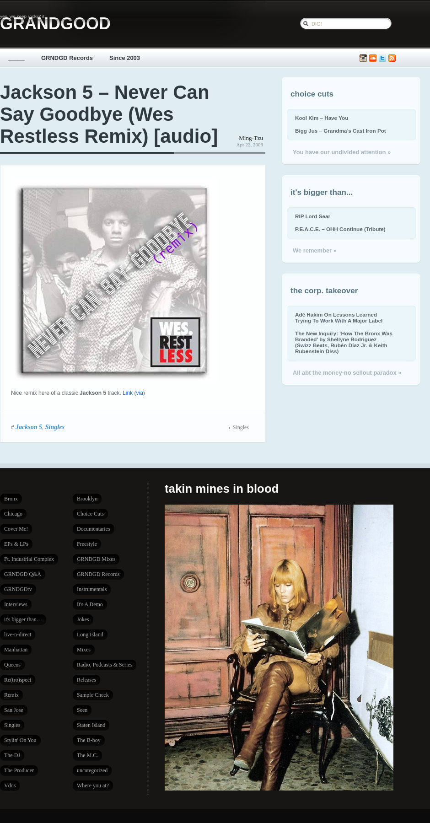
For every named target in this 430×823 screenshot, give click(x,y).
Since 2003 (124, 57)
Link (128, 393)
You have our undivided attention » (342, 152)
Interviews (15, 604)
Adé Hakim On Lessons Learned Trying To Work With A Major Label (338, 317)
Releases (86, 680)
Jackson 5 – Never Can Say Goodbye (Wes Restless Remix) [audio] (109, 114)
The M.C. (87, 755)
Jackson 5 (29, 426)
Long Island (90, 634)
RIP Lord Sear (312, 216)
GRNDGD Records (67, 57)
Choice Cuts (90, 514)
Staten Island (91, 725)
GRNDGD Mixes (96, 559)
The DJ (12, 755)
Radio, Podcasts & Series (104, 665)
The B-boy (89, 740)
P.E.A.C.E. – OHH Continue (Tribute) (340, 229)
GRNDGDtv (18, 589)
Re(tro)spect (17, 680)
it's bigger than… (23, 619)
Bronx (11, 498)
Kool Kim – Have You (321, 118)
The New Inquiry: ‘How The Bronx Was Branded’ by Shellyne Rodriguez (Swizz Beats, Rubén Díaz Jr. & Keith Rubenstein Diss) (343, 342)
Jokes (83, 619)
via (139, 393)
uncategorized (92, 770)
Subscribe (392, 58)
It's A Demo (90, 604)
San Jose (13, 710)
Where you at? (93, 785)
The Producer (19, 770)
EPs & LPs (16, 544)
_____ (16, 57)
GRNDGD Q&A (22, 574)
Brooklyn (87, 498)
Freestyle (87, 544)
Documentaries (93, 529)
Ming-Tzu (251, 137)
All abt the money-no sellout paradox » (347, 372)
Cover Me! (16, 529)
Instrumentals (92, 589)
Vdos (10, 785)
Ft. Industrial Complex (29, 559)
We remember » (315, 250)
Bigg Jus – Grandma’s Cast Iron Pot (340, 131)
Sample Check (93, 695)
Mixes (84, 649)
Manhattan (15, 649)
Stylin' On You (20, 740)
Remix (11, 695)
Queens (12, 665)
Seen (82, 710)
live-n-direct (17, 634)
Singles (54, 426)
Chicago (13, 514)
